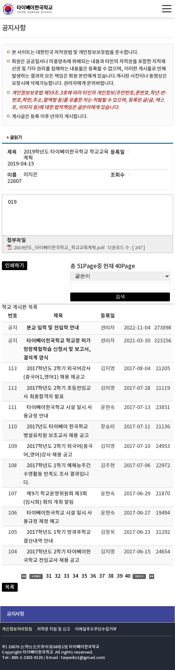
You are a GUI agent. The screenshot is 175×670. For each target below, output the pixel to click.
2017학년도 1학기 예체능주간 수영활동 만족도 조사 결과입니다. (57, 474)
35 (84, 576)
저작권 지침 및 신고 (53, 629)
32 (57, 576)
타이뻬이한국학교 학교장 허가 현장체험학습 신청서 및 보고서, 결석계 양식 (57, 349)
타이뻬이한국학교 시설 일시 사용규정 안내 (57, 412)
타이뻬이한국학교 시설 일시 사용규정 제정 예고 (57, 517)
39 (119, 576)
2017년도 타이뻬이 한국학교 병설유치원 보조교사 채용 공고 (56, 431)
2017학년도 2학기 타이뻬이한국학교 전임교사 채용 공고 (57, 556)
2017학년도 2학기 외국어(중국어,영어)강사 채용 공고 (58, 451)
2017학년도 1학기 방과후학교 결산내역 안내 (57, 536)
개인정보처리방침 (17, 629)
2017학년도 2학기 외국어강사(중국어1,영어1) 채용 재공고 (57, 373)
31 (49, 576)
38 (111, 576)
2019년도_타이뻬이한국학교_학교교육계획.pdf (59, 247)
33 (66, 576)
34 (75, 576)
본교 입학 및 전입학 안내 (53, 328)
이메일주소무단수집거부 (96, 629)
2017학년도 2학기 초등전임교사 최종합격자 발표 (57, 392)
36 (93, 576)
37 (102, 576)
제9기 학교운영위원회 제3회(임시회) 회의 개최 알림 (55, 498)
